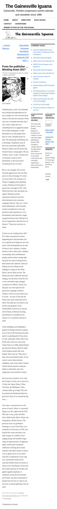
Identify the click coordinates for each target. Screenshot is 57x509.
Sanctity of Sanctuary (39, 82)
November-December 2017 (11, 496)
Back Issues (39, 20)
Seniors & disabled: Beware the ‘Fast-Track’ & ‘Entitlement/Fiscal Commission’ (43, 52)
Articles (21, 493)
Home (6, 20)
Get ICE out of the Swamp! (41, 104)
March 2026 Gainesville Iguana (42, 70)
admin (26, 73)
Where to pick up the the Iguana (19, 27)
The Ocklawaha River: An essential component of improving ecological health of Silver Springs (44, 93)
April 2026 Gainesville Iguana (42, 58)
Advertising (20, 24)
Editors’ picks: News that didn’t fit (43, 61)
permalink (8, 498)
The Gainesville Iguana (28, 6)
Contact (8, 24)
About (15, 20)
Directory (26, 20)
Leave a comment (9, 75)
